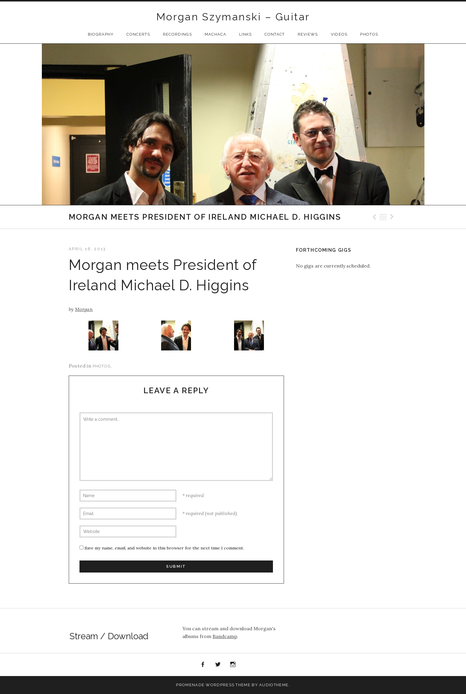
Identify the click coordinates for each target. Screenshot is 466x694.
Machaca (215, 34)
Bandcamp (225, 636)
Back (383, 217)
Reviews (308, 34)
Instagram (233, 664)
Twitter (218, 664)
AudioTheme (273, 685)
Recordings (177, 34)
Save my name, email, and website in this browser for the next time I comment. (164, 548)
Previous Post (373, 217)
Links (245, 34)
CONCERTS (138, 34)
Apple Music (263, 665)
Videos (339, 34)
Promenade (190, 685)
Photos (369, 34)
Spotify (248, 664)
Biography (101, 34)
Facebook (203, 664)
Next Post (393, 217)
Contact (275, 34)
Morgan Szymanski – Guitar (233, 17)
